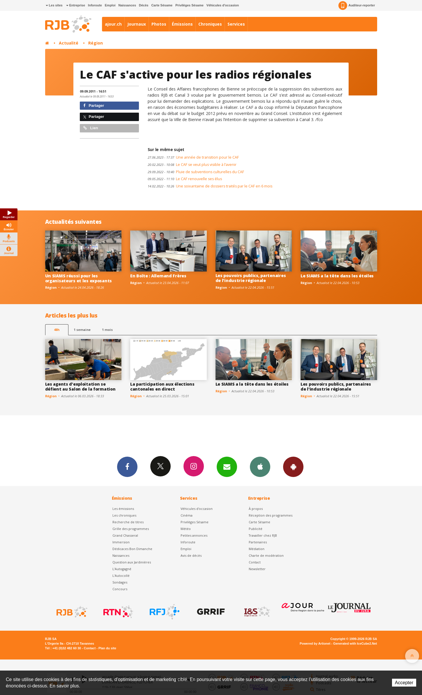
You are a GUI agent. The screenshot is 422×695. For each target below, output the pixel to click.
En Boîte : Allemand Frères (158, 276)
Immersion (121, 542)
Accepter (404, 682)
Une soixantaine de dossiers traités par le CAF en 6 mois (210, 186)
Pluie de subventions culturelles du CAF (196, 171)
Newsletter (257, 569)
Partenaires (258, 542)
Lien (90, 128)
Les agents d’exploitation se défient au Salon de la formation (80, 386)
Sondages (119, 582)
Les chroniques (124, 515)
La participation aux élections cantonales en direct (162, 386)
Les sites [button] (54, 5)
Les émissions (123, 508)
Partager (93, 105)
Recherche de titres (128, 522)
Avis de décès (191, 555)
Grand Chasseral (125, 535)
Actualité (68, 43)
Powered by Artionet (315, 643)
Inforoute (95, 5)
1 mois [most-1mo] (107, 329)
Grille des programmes (130, 529)
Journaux (136, 24)
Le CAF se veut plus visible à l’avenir (192, 164)
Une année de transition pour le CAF (193, 157)
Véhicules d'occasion (222, 5)
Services (236, 24)
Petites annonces (194, 535)
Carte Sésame (161, 5)
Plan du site (107, 648)
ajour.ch (113, 24)
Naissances (127, 5)
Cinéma (187, 515)
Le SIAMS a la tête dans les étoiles (337, 276)
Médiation (256, 549)
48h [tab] (56, 329)
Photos (158, 24)
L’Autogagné (121, 569)
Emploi (110, 5)
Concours (119, 589)
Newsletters (227, 466)
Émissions (182, 24)
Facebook (127, 466)
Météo (186, 529)
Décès (143, 5)
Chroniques (210, 24)
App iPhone (260, 466)
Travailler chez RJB (263, 535)
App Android (293, 466)
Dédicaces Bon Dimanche (132, 549)
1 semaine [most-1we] (82, 329)
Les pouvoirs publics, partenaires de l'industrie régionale (251, 278)
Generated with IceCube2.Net (355, 643)
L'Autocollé (121, 575)
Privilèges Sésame (189, 5)
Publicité (255, 529)
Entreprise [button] (75, 5)
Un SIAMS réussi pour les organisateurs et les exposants (78, 278)
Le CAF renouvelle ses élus (185, 178)
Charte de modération (266, 555)
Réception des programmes (270, 515)
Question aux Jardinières (131, 562)
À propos (256, 508)
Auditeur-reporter (356, 5)
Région (95, 43)
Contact (255, 562)
